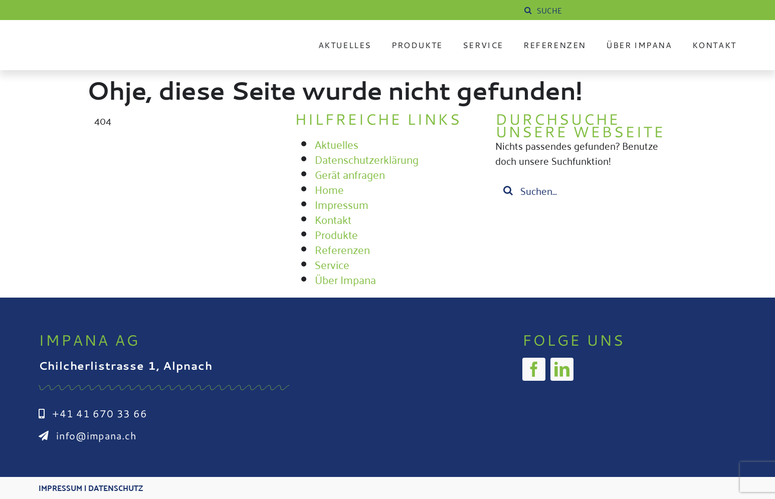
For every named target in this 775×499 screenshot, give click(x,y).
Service (332, 264)
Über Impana (345, 279)
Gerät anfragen (350, 174)
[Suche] (528, 10)
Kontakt (333, 219)
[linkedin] (561, 369)
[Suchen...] (588, 190)
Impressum (341, 204)
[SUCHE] (598, 10)
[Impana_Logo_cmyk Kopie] (101, 37)
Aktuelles (336, 144)
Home (329, 189)
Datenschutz (115, 487)
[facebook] (533, 369)
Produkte (336, 234)
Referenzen (342, 249)
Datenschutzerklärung (367, 159)
